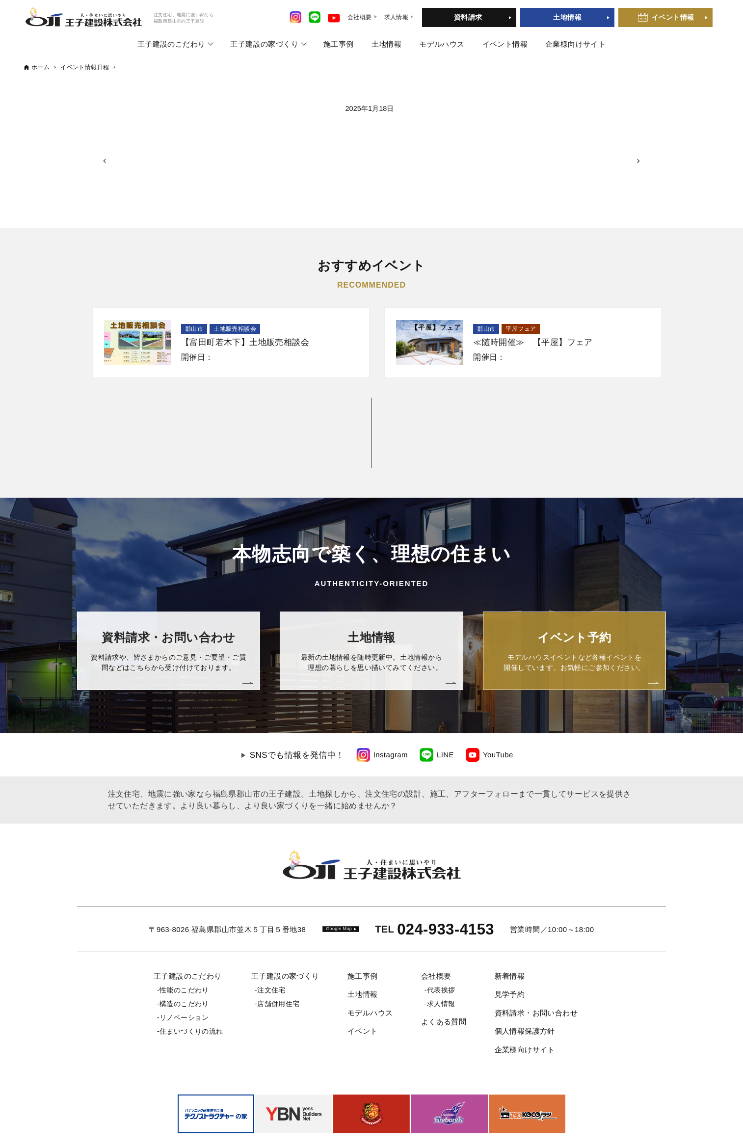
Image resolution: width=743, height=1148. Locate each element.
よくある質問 (443, 978)
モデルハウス (441, 44)
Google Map (339, 885)
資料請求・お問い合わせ (536, 969)
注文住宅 (271, 947)
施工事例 (338, 44)
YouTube (498, 711)
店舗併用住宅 (278, 960)
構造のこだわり (184, 960)
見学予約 (510, 951)
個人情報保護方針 (525, 988)
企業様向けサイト (575, 44)
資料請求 (468, 17)
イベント (362, 988)
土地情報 (567, 17)
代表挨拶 (441, 947)
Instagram (390, 711)
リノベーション (184, 974)
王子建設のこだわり (171, 44)
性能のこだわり (184, 947)
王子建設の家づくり (264, 44)
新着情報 (510, 933)
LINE (445, 711)
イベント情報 (673, 17)
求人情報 (441, 960)
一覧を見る (372, 411)
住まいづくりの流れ (191, 988)
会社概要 (436, 933)
